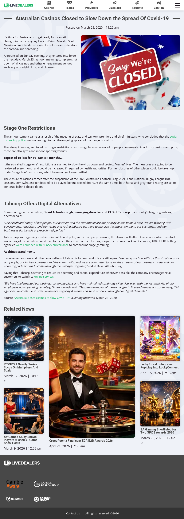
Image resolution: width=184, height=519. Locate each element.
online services (44, 276)
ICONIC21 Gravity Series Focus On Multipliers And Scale (21, 367)
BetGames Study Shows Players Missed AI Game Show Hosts (20, 440)
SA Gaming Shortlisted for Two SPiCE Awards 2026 (158, 431)
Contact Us (73, 513)
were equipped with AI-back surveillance (42, 245)
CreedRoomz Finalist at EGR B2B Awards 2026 (81, 440)
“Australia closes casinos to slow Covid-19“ (42, 298)
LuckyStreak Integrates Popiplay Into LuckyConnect (159, 366)
